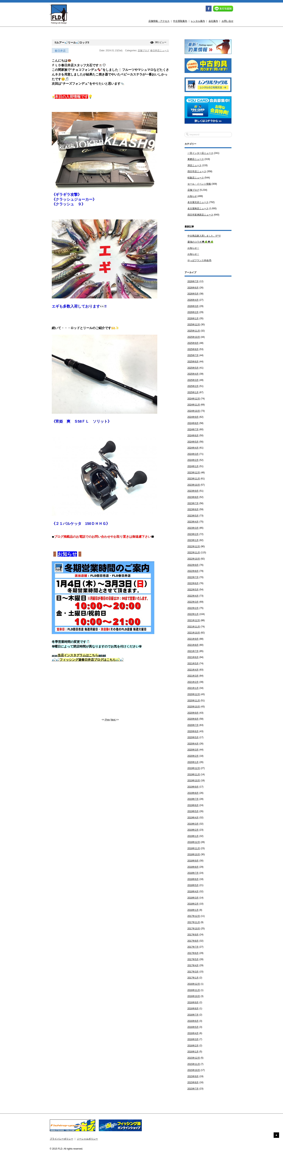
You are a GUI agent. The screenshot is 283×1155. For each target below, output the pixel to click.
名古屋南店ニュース (198, 208)
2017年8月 (193, 940)
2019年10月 (193, 780)
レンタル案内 (198, 21)
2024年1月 (193, 466)
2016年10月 (193, 996)
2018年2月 (193, 903)
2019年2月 (193, 830)
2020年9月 (193, 712)
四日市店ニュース (196, 171)
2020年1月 (193, 762)
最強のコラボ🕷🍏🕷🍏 (200, 241)
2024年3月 (193, 454)
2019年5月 (193, 811)
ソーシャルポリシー (87, 1138)
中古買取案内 (180, 21)
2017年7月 (193, 947)
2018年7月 (193, 873)
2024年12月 (193, 398)
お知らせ (192, 196)
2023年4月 (193, 521)
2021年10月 (193, 632)
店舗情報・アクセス (159, 21)
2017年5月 (193, 959)
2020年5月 (193, 737)
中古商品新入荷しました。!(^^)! (204, 235)
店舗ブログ (143, 50)
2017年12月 (193, 916)
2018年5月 (193, 885)
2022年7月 (193, 577)
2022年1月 (193, 614)
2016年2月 (193, 1045)
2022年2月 (193, 608)
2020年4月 (193, 743)
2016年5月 (193, 1027)
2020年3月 (193, 749)
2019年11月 (193, 774)
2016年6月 (193, 1021)
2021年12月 (193, 620)
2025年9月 (193, 343)
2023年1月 (193, 540)
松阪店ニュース (195, 177)
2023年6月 (193, 509)
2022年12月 (193, 546)
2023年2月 (193, 534)
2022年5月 (193, 589)
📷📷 (79, 655)
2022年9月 (193, 565)
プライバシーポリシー (61, 1138)
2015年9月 (193, 1076)
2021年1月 (193, 688)
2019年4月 (193, 817)
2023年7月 (193, 503)
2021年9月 (193, 639)
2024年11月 (193, 404)
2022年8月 (193, 571)
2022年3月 (193, 602)
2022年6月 (193, 583)
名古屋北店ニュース (198, 202)
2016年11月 (193, 990)
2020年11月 (193, 700)
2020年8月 (193, 719)
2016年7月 (193, 1014)
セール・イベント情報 (199, 184)
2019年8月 (193, 793)
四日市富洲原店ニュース (200, 214)
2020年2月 (193, 756)
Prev (107, 719)
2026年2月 (193, 312)
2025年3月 (193, 380)
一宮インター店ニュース (200, 153)
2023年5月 (193, 515)
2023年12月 (193, 472)
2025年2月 (193, 386)
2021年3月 (193, 675)
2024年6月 (193, 435)
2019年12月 (193, 768)
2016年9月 (193, 1002)
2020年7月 (193, 725)
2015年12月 (193, 1058)
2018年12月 (193, 842)
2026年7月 (193, 281)
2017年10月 (193, 928)
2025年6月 (193, 361)
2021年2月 (193, 682)
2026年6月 (193, 287)
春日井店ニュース (159, 50)
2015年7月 (193, 1088)
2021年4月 (193, 669)
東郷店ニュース (195, 159)
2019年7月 (193, 799)
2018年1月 (193, 910)
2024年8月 (193, 423)
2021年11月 (193, 626)
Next (113, 719)
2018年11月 (193, 848)
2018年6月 (193, 879)
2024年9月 (193, 417)
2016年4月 (193, 1033)
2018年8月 (193, 867)
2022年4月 (193, 595)
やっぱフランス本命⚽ (199, 260)
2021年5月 (193, 663)
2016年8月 (193, 1008)
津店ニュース (194, 165)
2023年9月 (193, 491)
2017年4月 (193, 965)
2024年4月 (193, 447)
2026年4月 (193, 300)
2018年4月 (193, 891)
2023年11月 (193, 478)
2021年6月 (193, 657)
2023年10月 (193, 484)
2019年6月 (193, 805)
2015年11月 (193, 1064)
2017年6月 (193, 953)
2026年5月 (193, 293)
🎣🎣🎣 (88, 659)
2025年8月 (193, 349)
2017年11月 (193, 922)
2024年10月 (193, 411)
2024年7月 (193, 429)
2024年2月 (193, 460)
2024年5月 (193, 441)
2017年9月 (193, 934)
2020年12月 (193, 694)
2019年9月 (193, 786)
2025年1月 (193, 392)
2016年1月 (193, 1051)
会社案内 (213, 21)
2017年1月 (193, 977)
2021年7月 (193, 651)
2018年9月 (193, 860)
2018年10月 (193, 854)
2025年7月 (193, 355)
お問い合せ (227, 21)
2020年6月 (193, 731)
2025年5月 (193, 367)
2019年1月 (193, 836)
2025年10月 (193, 337)
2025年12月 (193, 324)
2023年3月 (193, 528)
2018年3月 (193, 897)
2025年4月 (193, 374)
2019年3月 (193, 823)
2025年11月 (193, 330)
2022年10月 (193, 558)
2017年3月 (193, 971)
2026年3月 (193, 306)
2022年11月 (193, 552)
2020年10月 (193, 706)
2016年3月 (193, 1039)
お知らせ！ (193, 248)
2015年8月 (193, 1082)
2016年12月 (193, 984)
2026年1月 (193, 318)
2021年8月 (193, 645)
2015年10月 (193, 1070)
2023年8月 (193, 497)
